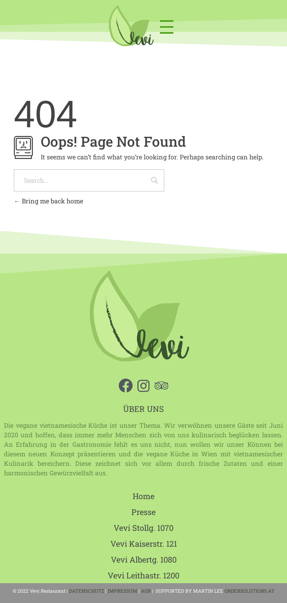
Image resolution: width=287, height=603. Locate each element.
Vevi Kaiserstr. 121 (143, 543)
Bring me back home (48, 201)
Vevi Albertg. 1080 (144, 559)
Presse (143, 512)
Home (143, 496)
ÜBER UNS (143, 409)
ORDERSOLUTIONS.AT (249, 591)
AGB (146, 591)
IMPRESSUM (122, 591)
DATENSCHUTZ (86, 591)
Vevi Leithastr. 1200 (143, 575)
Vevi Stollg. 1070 (143, 528)
